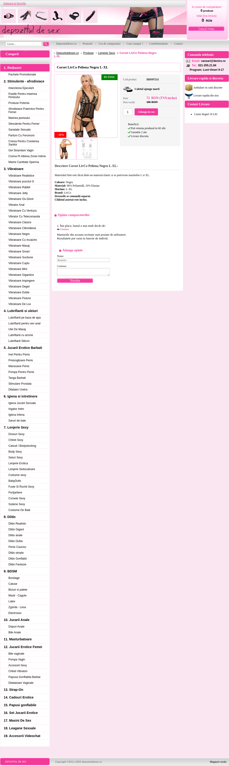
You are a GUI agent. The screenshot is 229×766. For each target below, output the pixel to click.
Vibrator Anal (16, 204)
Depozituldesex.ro (67, 53)
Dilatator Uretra (17, 389)
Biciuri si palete (17, 589)
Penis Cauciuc (17, 547)
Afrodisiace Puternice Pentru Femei (26, 110)
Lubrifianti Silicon (19, 341)
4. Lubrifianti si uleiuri (21, 311)
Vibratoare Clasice (19, 222)
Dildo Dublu (15, 541)
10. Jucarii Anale (16, 620)
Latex (11, 601)
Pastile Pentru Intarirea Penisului (22, 95)
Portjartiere (15, 492)
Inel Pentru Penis (19, 354)
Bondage (14, 578)
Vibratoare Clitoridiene (22, 228)
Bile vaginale (16, 653)
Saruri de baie (17, 420)
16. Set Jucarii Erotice (21, 713)
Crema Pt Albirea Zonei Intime (27, 156)
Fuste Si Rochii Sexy (21, 486)
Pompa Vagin (16, 659)
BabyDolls (14, 480)
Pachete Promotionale (22, 74)
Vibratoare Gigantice (21, 275)
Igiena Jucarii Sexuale (22, 403)
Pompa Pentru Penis (21, 372)
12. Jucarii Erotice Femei (23, 647)
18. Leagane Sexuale (20, 728)
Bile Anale (14, 632)
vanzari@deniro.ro (213, 61)
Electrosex (14, 613)
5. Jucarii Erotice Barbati (23, 348)
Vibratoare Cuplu (18, 263)
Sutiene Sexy (16, 504)
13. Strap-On (13, 690)
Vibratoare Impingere (21, 280)
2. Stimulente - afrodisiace (24, 81)
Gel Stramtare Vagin (21, 150)
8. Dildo (10, 517)
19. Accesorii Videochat (22, 736)
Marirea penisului (19, 118)
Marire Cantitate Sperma (23, 162)
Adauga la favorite (14, 3)
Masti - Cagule (17, 595)
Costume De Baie (19, 510)
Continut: (62, 266)
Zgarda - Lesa (17, 607)
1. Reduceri (12, 68)
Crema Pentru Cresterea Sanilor (23, 143)
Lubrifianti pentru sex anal (24, 323)
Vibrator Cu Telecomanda (24, 216)
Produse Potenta (18, 103)
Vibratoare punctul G (21, 181)
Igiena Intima (16, 414)
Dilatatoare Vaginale (20, 682)
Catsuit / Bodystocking (22, 445)
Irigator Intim (16, 409)
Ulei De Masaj (17, 329)
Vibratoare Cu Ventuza (22, 210)
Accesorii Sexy (17, 665)
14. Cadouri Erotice (19, 697)
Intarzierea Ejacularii (21, 88)
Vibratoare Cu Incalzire (22, 239)
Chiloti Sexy (15, 440)
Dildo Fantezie (17, 564)
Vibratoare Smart (19, 251)
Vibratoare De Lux (19, 304)
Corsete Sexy (16, 498)
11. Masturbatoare (18, 639)
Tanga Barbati (17, 377)
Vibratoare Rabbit (19, 187)
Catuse (12, 583)
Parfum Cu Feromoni (21, 135)
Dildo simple (16, 552)
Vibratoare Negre (19, 234)
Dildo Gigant (16, 529)
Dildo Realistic (17, 523)
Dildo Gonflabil (17, 558)
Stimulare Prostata (20, 383)
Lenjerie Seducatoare (21, 469)
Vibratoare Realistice (21, 175)
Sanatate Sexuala (19, 129)
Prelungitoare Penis (20, 360)
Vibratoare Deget (19, 286)
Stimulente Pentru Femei (23, 123)
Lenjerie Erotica (18, 463)
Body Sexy (15, 451)
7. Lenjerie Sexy (16, 427)
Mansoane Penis (18, 366)
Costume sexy (17, 475)
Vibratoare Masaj (19, 245)
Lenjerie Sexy (106, 53)
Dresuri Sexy (16, 434)
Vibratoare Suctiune (20, 257)
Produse (88, 53)
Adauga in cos (146, 111)
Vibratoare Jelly (18, 193)
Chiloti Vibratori (17, 671)
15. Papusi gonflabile (20, 705)
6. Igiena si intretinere (20, 396)
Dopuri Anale (16, 626)
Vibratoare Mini (17, 269)
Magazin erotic (218, 761)
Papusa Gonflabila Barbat (24, 677)
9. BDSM (10, 571)
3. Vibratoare (14, 169)
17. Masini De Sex (17, 720)
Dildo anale (15, 535)
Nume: (60, 256)
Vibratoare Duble (18, 292)
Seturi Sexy (15, 457)
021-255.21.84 (207, 65)
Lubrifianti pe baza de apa (24, 317)
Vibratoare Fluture (19, 298)
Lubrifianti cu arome (20, 335)
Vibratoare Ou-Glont (20, 199)
